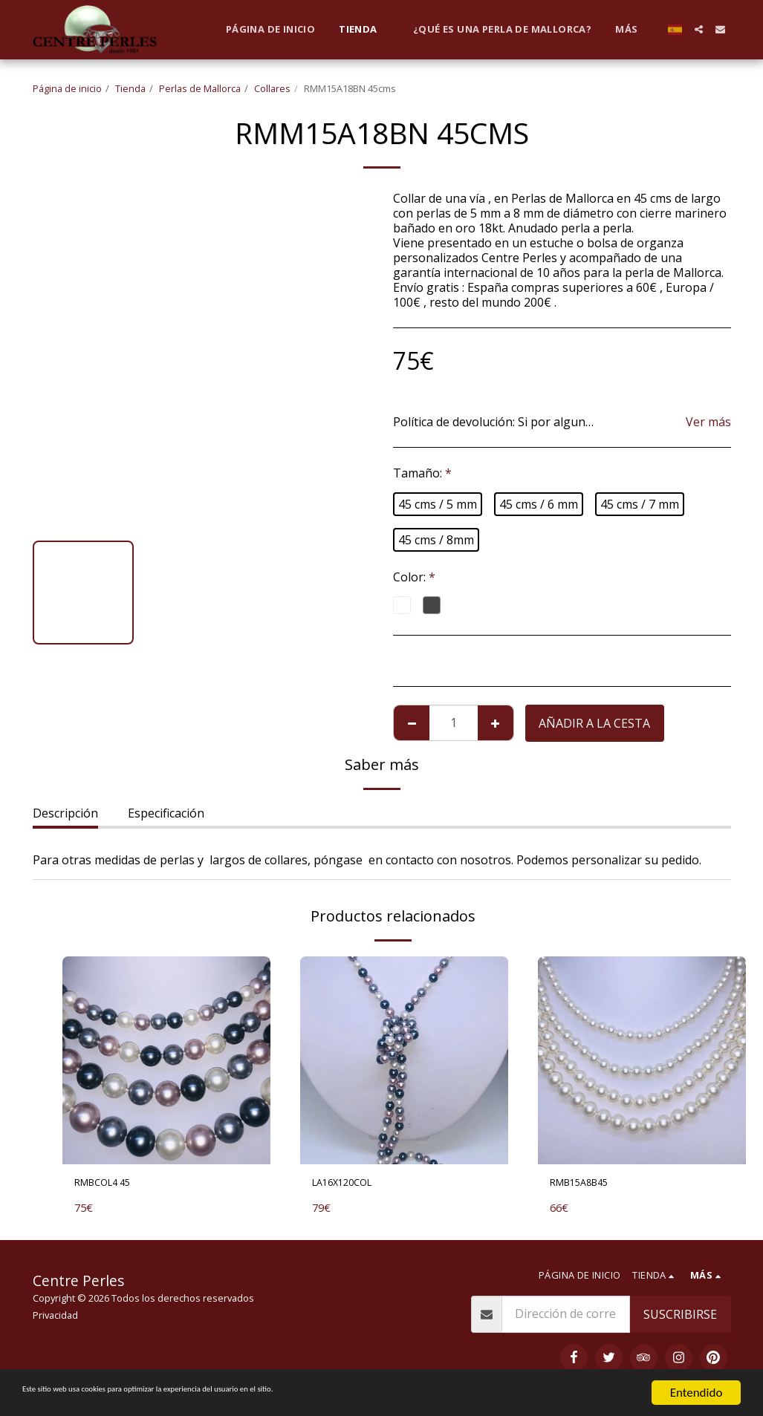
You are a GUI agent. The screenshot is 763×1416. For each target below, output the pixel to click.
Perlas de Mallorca (200, 88)
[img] (166, 1060)
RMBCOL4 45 (110, 1185)
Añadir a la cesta (594, 723)
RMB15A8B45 (588, 1185)
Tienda (130, 88)
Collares (272, 88)
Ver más (708, 421)
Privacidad (55, 1318)
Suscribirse (680, 1318)
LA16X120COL (350, 1185)
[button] (699, 29)
